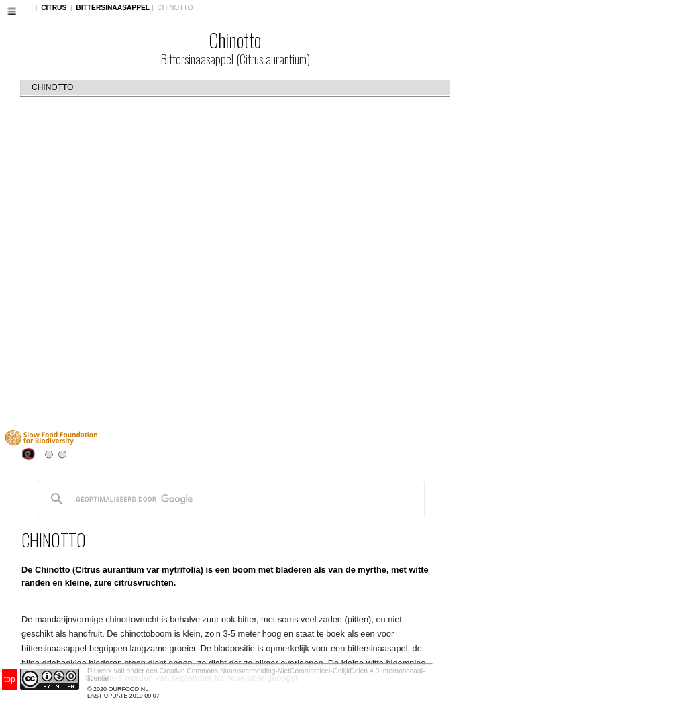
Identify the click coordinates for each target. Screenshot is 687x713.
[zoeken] (229, 499)
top (9, 679)
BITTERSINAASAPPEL (112, 7)
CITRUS (53, 7)
